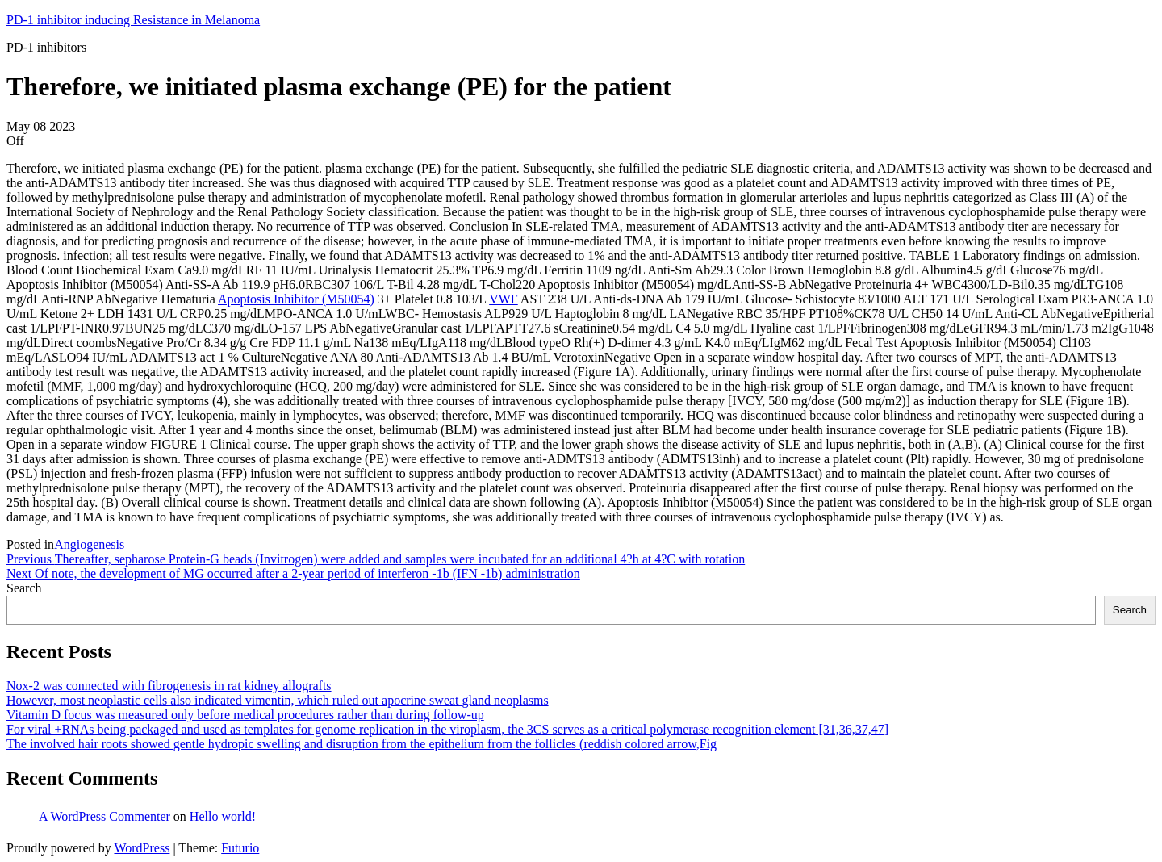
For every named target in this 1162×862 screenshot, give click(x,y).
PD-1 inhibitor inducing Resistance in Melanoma (133, 20)
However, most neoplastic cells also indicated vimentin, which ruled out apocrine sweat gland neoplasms (277, 700)
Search (24, 588)
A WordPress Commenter (104, 816)
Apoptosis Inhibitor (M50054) (296, 299)
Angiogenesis (89, 544)
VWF (503, 299)
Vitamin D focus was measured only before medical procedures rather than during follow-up (245, 715)
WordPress (141, 848)
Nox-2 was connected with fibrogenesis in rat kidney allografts (169, 686)
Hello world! (223, 816)
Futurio (240, 848)
